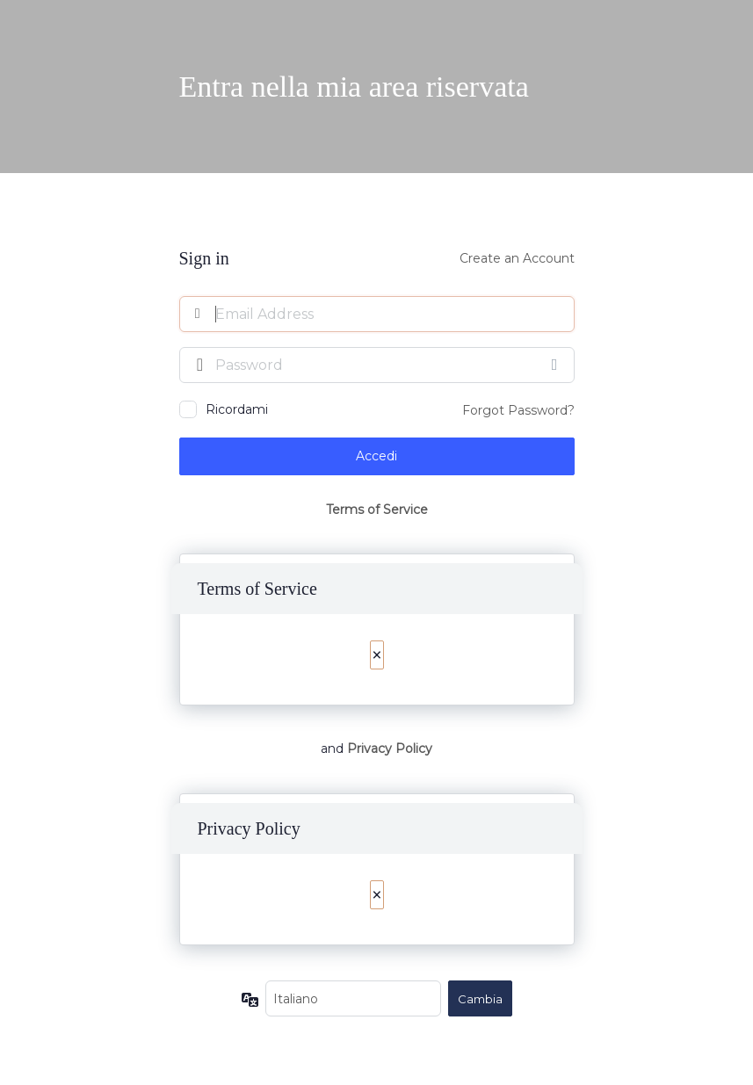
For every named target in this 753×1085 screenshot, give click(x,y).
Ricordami (237, 409)
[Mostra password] (557, 364)
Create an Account (517, 258)
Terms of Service (377, 509)
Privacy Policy (389, 748)
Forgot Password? (518, 410)
